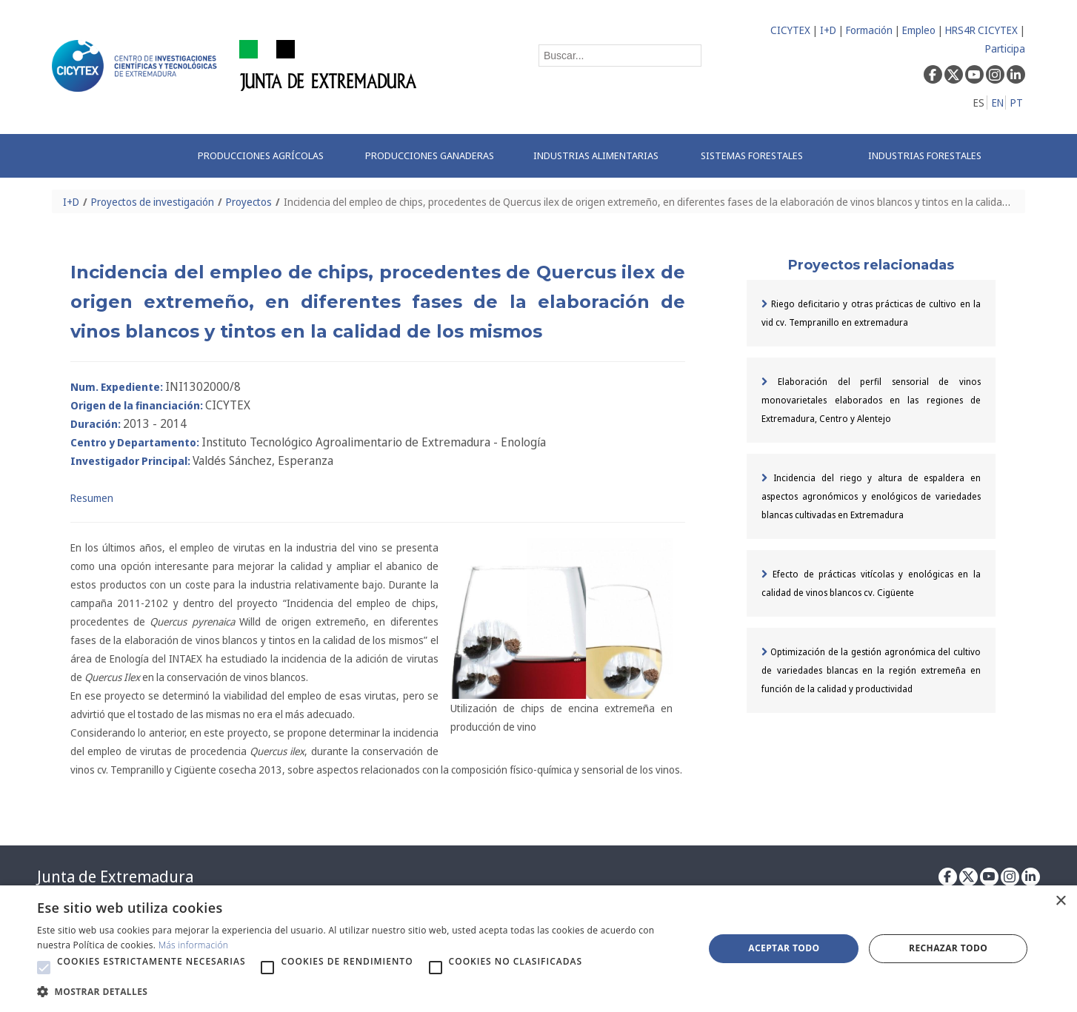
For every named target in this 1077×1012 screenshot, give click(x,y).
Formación (869, 30)
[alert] (538, 948)
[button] (44, 967)
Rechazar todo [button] (948, 948)
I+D (828, 30)
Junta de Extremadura (115, 876)
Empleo (919, 30)
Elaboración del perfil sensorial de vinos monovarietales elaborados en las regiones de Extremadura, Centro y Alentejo (871, 400)
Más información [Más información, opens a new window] (194, 945)
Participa (1005, 48)
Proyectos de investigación (152, 202)
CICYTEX (790, 30)
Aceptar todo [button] (783, 948)
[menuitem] (266, 156)
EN (998, 102)
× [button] (1060, 901)
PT (1016, 102)
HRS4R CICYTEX (981, 30)
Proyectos (249, 202)
